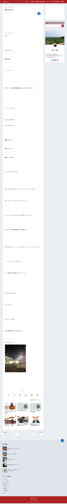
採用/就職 (37, 1)
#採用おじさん (7, 1)
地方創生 (62, 1)
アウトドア (48, 1)
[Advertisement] (23, 24)
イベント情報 (32, 1)
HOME (33, 499)
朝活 (52, 1)
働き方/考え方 (42, 1)
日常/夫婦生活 (56, 1)
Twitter (27, 1)
